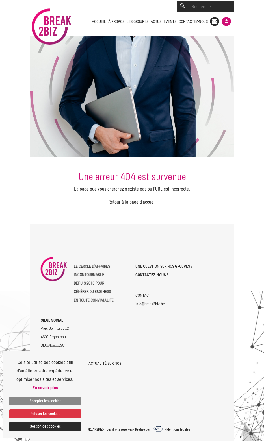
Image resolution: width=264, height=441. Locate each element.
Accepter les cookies (45, 401)
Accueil (99, 21)
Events (170, 21)
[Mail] (214, 21)
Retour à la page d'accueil (132, 202)
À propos (116, 21)
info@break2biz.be (150, 304)
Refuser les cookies (45, 413)
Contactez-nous (193, 21)
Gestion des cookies (45, 426)
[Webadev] (158, 429)
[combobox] (213, 6)
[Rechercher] (182, 6)
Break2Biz (95, 429)
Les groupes (137, 21)
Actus (156, 21)
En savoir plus (45, 387)
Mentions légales (178, 429)
